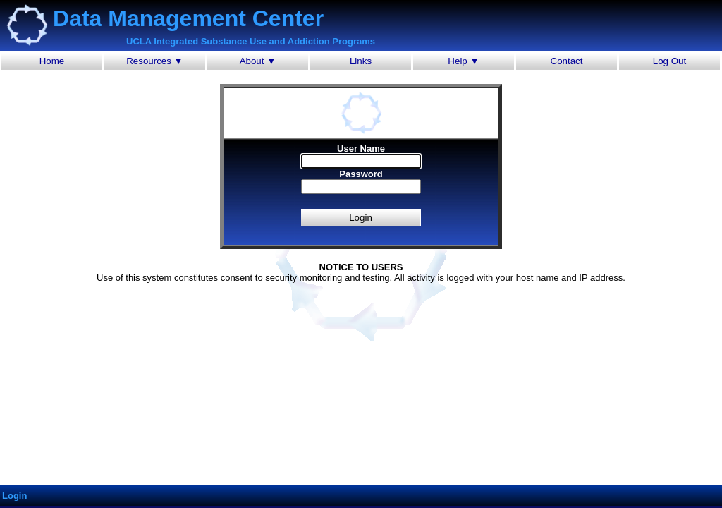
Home (52, 61)
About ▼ (258, 61)
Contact (567, 61)
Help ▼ (463, 61)
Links (361, 61)
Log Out (669, 61)
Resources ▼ (154, 61)
